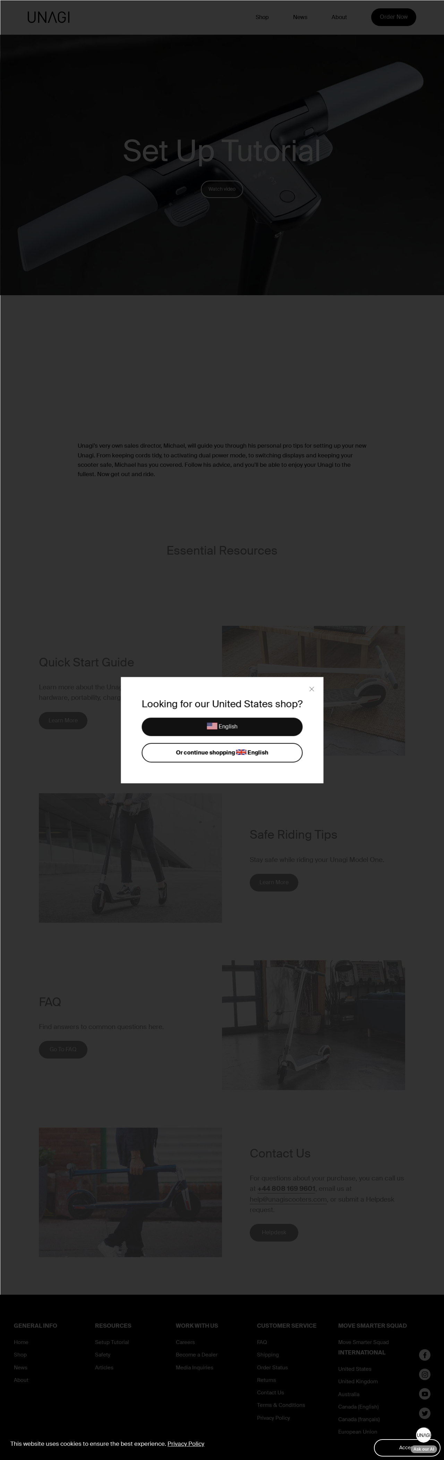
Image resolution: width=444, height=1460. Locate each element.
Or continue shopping (222, 752)
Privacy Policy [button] (186, 1443)
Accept (407, 1447)
